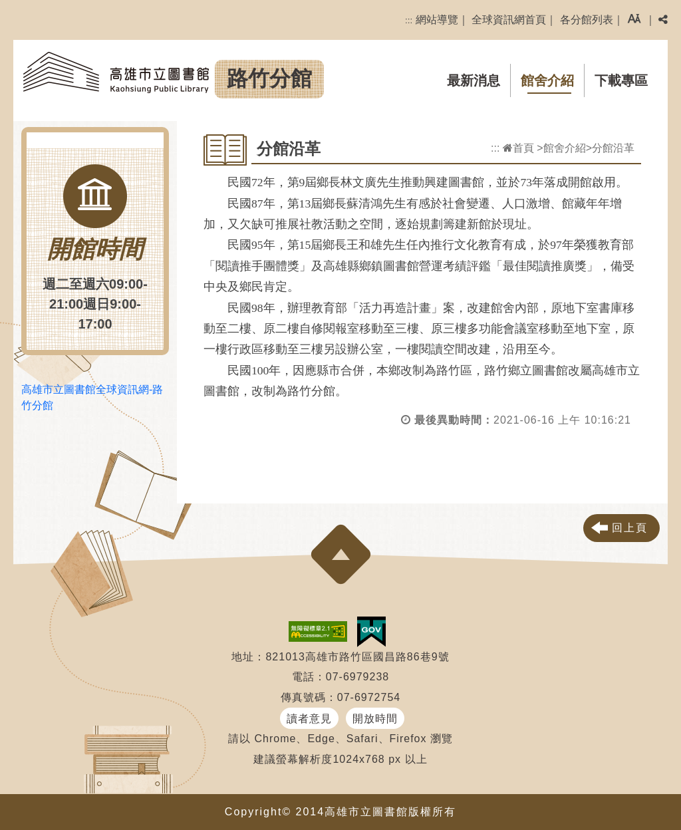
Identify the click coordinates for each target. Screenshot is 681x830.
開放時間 (375, 718)
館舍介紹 (547, 80)
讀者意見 (309, 718)
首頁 (518, 148)
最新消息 (473, 80)
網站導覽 (437, 19)
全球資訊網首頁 (509, 19)
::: (408, 20)
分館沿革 (613, 148)
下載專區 (621, 80)
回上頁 (630, 527)
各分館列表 (586, 19)
